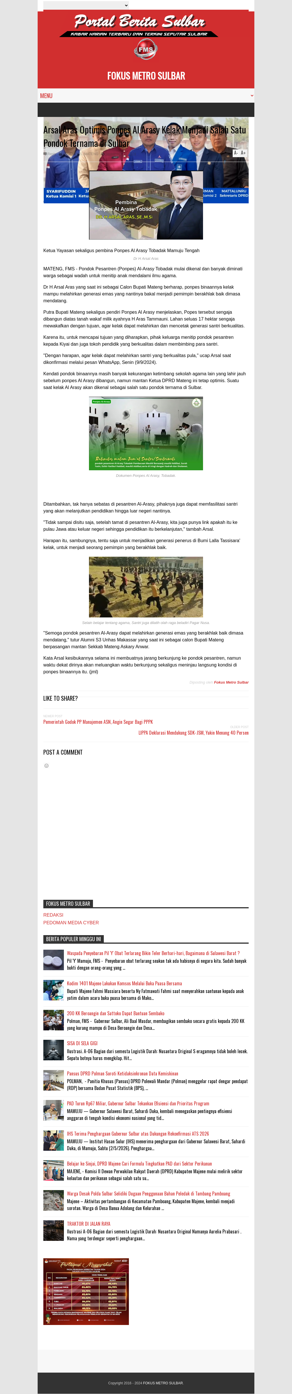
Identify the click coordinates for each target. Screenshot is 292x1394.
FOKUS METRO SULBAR (146, 75)
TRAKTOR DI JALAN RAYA (88, 1223)
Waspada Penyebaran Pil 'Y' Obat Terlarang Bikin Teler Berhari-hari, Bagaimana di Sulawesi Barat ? (153, 953)
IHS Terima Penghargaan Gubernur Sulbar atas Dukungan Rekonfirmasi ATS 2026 (138, 1133)
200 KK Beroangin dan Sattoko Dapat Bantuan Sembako (115, 1013)
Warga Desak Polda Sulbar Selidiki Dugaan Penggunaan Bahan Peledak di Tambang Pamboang (148, 1193)
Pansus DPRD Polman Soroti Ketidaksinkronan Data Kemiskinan (122, 1073)
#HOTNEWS (72, 154)
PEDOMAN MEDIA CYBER (71, 922)
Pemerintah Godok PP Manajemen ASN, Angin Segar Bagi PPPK (98, 721)
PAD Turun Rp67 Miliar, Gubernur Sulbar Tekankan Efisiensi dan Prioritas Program (138, 1103)
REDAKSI (53, 915)
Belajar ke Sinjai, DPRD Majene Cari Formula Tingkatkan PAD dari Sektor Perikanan (139, 1163)
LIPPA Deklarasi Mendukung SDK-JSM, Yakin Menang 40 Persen (194, 732)
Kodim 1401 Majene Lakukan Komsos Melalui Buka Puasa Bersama (124, 983)
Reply (51, 154)
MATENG (91, 154)
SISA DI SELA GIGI (82, 1043)
